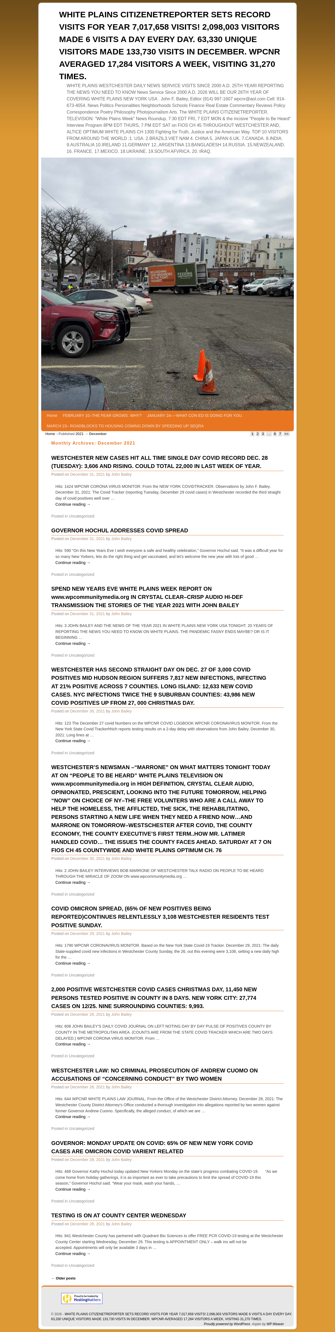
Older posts (63, 1278)
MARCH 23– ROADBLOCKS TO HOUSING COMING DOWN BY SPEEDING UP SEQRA (125, 426)
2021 (79, 434)
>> (286, 434)
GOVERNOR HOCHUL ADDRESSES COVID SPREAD (119, 530)
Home (52, 415)
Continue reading (73, 504)
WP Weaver (275, 1324)
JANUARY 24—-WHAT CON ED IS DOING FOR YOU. (195, 415)
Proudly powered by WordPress (227, 1324)
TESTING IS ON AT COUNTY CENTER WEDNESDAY (118, 1215)
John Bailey (121, 474)
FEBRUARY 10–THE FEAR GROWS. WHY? (102, 415)
